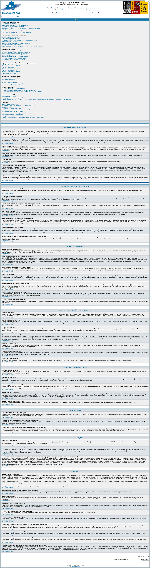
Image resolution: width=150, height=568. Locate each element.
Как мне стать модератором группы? (12, 84)
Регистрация (94, 8)
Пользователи (61, 8)
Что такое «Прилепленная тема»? (11, 72)
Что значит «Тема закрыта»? (10, 73)
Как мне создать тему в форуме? (11, 51)
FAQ (48, 8)
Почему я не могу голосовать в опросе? (13, 59)
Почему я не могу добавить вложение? (13, 111)
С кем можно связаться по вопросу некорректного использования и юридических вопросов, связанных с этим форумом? (37, 99)
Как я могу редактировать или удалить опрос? (15, 56)
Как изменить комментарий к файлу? (12, 108)
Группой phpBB (56, 442)
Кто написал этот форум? (9, 96)
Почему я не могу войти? (9, 23)
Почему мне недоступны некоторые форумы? (15, 58)
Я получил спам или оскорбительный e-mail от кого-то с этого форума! (22, 91)
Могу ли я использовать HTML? (11, 66)
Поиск (53, 8)
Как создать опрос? (7, 55)
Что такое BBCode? (7, 64)
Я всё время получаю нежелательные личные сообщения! (18, 90)
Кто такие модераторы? (8, 79)
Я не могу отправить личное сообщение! (13, 88)
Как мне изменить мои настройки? (11, 37)
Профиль (58, 10)
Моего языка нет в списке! (9, 41)
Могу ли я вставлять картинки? (10, 69)
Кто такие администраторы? (10, 78)
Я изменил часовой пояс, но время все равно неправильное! (19, 40)
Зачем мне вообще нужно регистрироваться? (15, 25)
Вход (88, 10)
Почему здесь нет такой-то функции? (12, 98)
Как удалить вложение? (8, 107)
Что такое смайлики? (8, 67)
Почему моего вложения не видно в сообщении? (16, 110)
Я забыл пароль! (6, 29)
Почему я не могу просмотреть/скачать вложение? (16, 116)
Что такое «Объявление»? (9, 70)
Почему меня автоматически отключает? (13, 26)
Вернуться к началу (7, 136)
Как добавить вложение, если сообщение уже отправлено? (19, 105)
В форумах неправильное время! (11, 38)
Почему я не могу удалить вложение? (12, 114)
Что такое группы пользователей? (11, 81)
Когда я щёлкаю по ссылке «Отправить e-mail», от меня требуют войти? (22, 46)
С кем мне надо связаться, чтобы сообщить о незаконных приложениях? (23, 117)
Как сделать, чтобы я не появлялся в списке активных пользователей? (22, 28)
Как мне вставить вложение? (10, 104)
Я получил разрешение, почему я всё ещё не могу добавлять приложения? (23, 113)
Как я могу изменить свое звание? (11, 44)
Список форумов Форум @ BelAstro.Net (12, 16)
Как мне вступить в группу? (9, 82)
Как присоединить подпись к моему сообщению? (16, 54)
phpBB (72, 565)
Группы (70, 8)
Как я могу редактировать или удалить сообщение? (16, 52)
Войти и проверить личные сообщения (73, 10)
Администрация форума (81, 8)
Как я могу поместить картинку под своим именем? (16, 43)
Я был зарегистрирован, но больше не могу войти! (16, 32)
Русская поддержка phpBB (75, 566)
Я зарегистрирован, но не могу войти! (12, 31)
